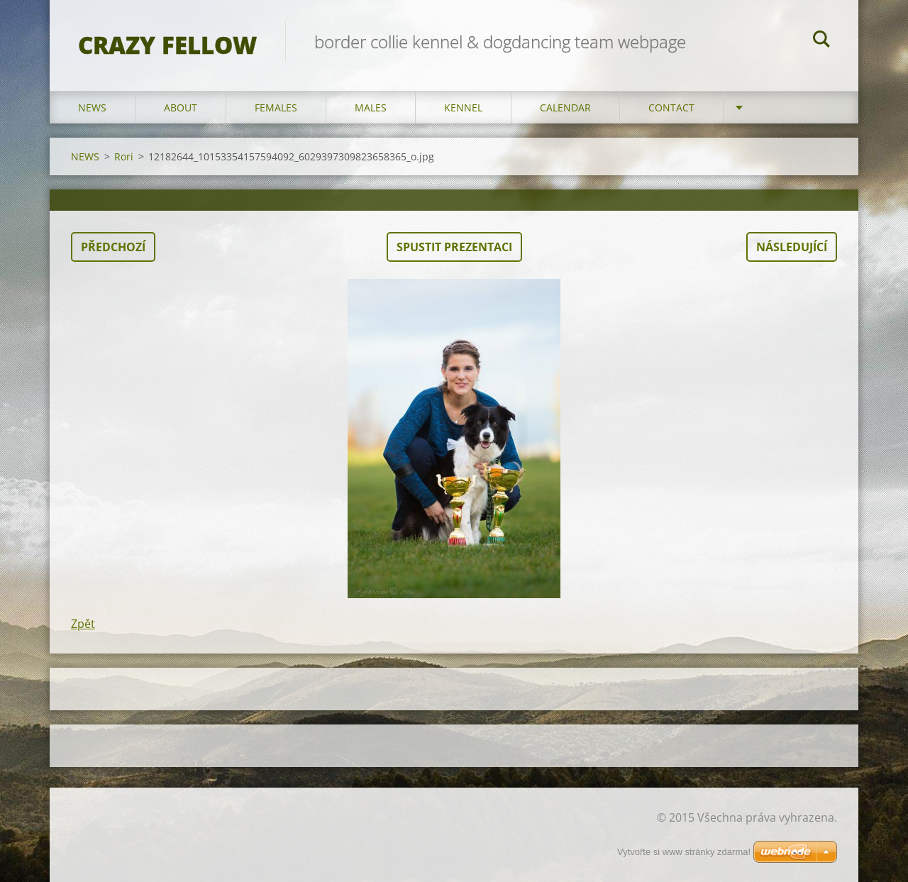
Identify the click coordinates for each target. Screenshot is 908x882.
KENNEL (463, 107)
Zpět (83, 624)
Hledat (821, 41)
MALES (371, 107)
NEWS (92, 107)
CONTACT (671, 107)
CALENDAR (565, 107)
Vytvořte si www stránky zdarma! (684, 852)
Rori (123, 156)
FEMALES (276, 107)
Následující (791, 247)
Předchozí (113, 247)
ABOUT (180, 107)
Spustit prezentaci (454, 247)
